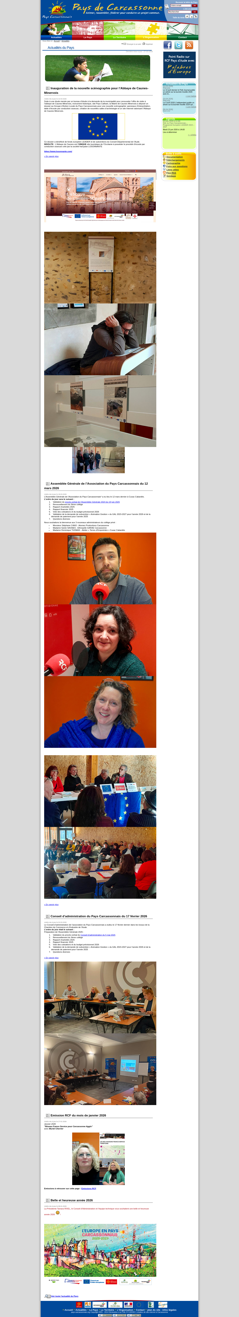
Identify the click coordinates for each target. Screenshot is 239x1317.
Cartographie (171, 163)
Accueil (57, 41)
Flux (169, 173)
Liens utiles (171, 169)
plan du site (153, 1310)
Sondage (169, 176)
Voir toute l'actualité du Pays (61, 1296)
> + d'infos (192, 135)
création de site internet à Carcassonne (152, 1312)
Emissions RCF (88, 1188)
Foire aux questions (175, 166)
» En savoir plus (51, 156)
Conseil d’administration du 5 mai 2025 (98, 935)
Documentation (173, 157)
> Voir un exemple (190, 9)
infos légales (169, 1310)
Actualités (56, 37)
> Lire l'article (191, 96)
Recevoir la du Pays (186, 2)
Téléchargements (174, 160)
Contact (182, 37)
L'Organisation (151, 37)
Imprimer (147, 44)
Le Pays (88, 37)
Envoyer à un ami (131, 44)
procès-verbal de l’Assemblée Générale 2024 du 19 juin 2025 (92, 502)
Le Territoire (119, 37)
